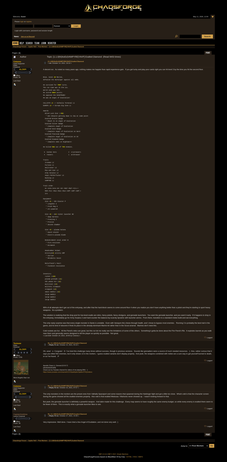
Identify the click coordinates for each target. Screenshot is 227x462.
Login (43, 43)
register (29, 21)
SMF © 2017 (112, 454)
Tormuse (17, 343)
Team (36, 43)
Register (52, 43)
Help (22, 43)
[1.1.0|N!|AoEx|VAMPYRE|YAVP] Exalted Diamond (66, 61)
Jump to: (184, 446)
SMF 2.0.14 (103, 454)
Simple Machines (122, 454)
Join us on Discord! (28, 36)
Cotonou (17, 62)
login (22, 21)
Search (29, 43)
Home (15, 43)
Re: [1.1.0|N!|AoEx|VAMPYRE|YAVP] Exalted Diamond (67, 343)
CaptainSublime (20, 414)
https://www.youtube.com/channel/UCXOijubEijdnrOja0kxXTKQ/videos (67, 372)
